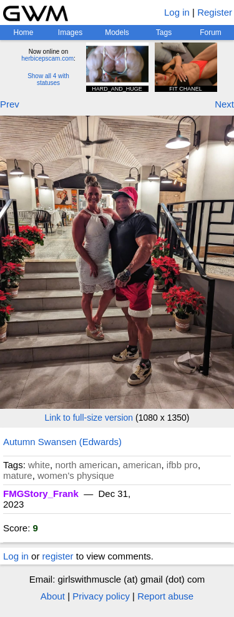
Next (224, 104)
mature (17, 475)
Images (70, 32)
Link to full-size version (89, 418)
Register (214, 12)
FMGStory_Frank (41, 493)
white (39, 464)
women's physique (75, 475)
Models (117, 32)
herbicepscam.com (47, 58)
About (53, 596)
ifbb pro (182, 464)
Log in (177, 12)
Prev (9, 104)
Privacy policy (101, 596)
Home (23, 32)
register (58, 556)
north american (86, 464)
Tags (164, 32)
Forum (211, 32)
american (142, 464)
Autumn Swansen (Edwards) (62, 441)
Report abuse (165, 596)
